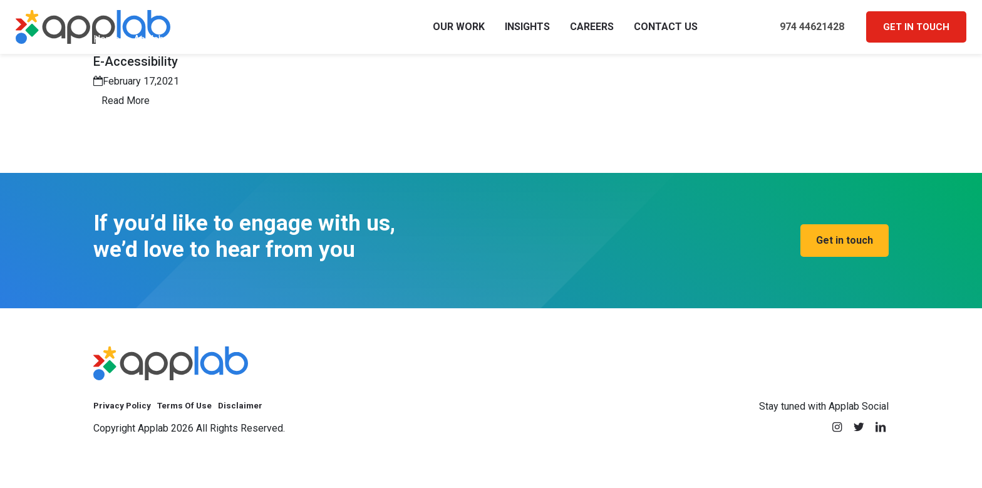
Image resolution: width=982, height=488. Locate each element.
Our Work (459, 32)
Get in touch (916, 32)
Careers (592, 32)
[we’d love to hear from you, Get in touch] (844, 252)
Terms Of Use (200, 418)
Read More (125, 112)
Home (106, 50)
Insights (527, 32)
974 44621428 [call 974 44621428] (802, 32)
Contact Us (666, 32)
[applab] (170, 375)
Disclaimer (265, 418)
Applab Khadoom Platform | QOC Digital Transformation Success (274, 50)
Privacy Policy (126, 418)
